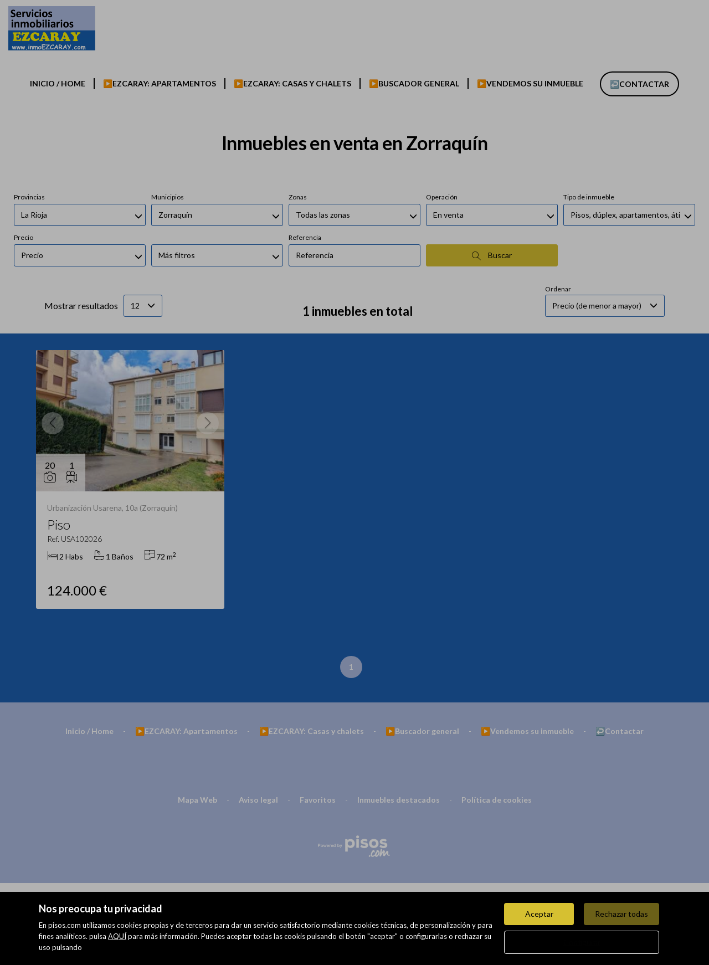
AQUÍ (117, 936)
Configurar (581, 942)
